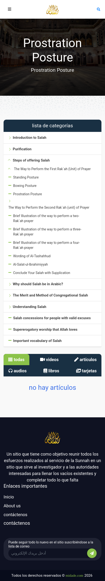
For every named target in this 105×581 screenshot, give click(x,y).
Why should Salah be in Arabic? (38, 284)
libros (51, 370)
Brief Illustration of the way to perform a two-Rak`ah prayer (46, 218)
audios (17, 370)
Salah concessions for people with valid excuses (52, 318)
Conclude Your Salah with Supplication (41, 273)
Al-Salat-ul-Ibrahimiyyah (30, 264)
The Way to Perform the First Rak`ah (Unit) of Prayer (52, 169)
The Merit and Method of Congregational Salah (50, 295)
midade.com (74, 575)
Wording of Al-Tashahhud (32, 256)
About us (12, 505)
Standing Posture (26, 177)
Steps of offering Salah (31, 160)
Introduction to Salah (29, 137)
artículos (85, 359)
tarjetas (86, 370)
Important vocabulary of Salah (37, 341)
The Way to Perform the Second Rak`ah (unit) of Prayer (48, 207)
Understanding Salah (29, 307)
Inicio (9, 496)
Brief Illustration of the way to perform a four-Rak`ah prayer (46, 245)
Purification (22, 149)
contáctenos (15, 514)
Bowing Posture (25, 186)
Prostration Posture (27, 194)
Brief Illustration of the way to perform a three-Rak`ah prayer (47, 231)
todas (16, 359)
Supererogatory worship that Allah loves (45, 329)
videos (49, 359)
